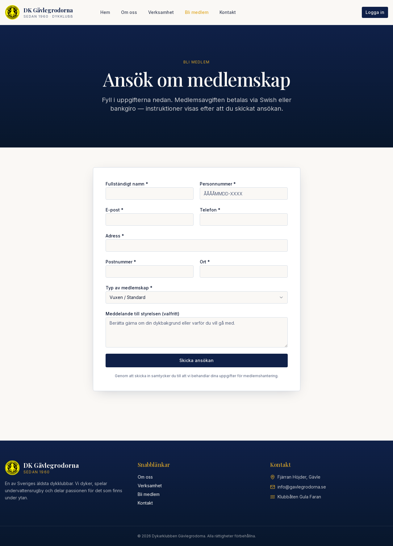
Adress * (115, 235)
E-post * (114, 209)
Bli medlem (196, 12)
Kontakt (227, 12)
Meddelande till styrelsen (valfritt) (142, 313)
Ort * (205, 261)
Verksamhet (161, 12)
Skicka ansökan (196, 360)
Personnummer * (218, 183)
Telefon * (210, 209)
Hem (105, 12)
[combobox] (197, 297)
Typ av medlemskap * (129, 287)
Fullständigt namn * (127, 183)
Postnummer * (121, 261)
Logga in (375, 12)
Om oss (129, 12)
